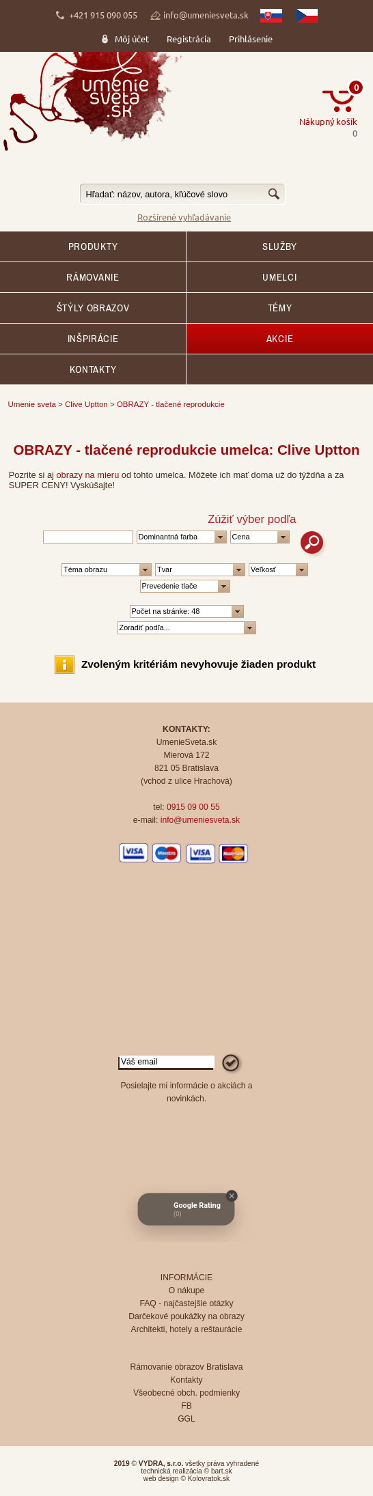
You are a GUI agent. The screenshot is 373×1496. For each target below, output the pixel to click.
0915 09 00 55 (193, 807)
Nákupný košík (328, 121)
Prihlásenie (251, 38)
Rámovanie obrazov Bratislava (186, 1367)
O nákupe (187, 1290)
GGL (186, 1419)
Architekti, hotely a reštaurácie (187, 1329)
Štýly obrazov (93, 307)
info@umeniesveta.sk (206, 14)
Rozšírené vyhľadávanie (184, 217)
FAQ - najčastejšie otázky (186, 1303)
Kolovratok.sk (209, 1478)
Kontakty (93, 369)
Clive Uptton (86, 404)
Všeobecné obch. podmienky (186, 1393)
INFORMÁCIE (186, 1277)
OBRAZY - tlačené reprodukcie (171, 404)
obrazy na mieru (88, 475)
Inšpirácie (93, 338)
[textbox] (182, 194)
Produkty (93, 246)
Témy (280, 307)
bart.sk (221, 1471)
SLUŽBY (279, 246)
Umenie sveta (32, 404)
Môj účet (132, 38)
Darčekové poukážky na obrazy (186, 1316)
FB (186, 1406)
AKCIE (279, 338)
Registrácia (189, 38)
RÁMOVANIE (92, 277)
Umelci (279, 277)
